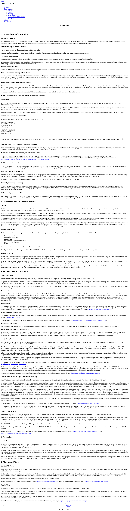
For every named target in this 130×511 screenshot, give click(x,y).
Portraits (10, 10)
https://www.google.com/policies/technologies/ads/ (85, 373)
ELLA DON (7, 21)
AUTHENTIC (12, 18)
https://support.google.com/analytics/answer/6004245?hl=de (89, 320)
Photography (8, 9)
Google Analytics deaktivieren (15, 317)
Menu (2, 1)
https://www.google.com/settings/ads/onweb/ (13, 364)
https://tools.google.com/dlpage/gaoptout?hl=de (100, 309)
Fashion (10, 12)
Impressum (68, 504)
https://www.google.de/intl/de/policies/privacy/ (73, 501)
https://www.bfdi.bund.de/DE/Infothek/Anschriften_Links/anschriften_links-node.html (25, 159)
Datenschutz (68, 505)
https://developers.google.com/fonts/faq (47, 481)
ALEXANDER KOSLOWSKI (16, 17)
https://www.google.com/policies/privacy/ (96, 481)
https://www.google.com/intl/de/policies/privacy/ (86, 431)
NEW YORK (11, 15)
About (6, 20)
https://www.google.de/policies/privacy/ (88, 403)
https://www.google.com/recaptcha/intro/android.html (16, 433)
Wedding (10, 13)
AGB (68, 507)
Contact (6, 7)
